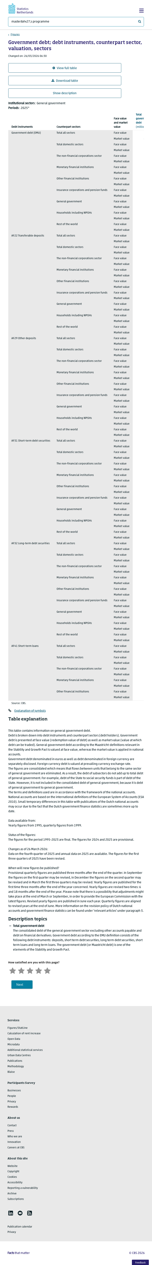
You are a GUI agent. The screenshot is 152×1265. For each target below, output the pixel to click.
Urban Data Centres (19, 1055)
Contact (12, 1125)
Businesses (14, 1090)
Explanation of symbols (30, 711)
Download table (64, 81)
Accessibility (14, 1182)
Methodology (15, 1066)
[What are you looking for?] (76, 21)
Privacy (11, 1101)
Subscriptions (15, 1199)
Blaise (11, 1072)
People (11, 1096)
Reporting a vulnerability (22, 1188)
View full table (64, 68)
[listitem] (10, 1213)
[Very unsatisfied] (12, 970)
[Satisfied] (38, 970)
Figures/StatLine (17, 1028)
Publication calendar (19, 1227)
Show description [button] (64, 93)
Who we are (14, 1136)
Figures (15, 34)
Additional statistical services (25, 1050)
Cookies (12, 1177)
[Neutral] (30, 970)
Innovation (14, 1142)
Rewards (12, 1107)
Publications (14, 1061)
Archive (12, 1193)
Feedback (140, 1262)
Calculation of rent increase (24, 1033)
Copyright (13, 1171)
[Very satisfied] (47, 970)
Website (12, 1166)
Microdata (13, 1044)
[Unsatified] (21, 970)
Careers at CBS (15, 1147)
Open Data (13, 1039)
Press (10, 1131)
